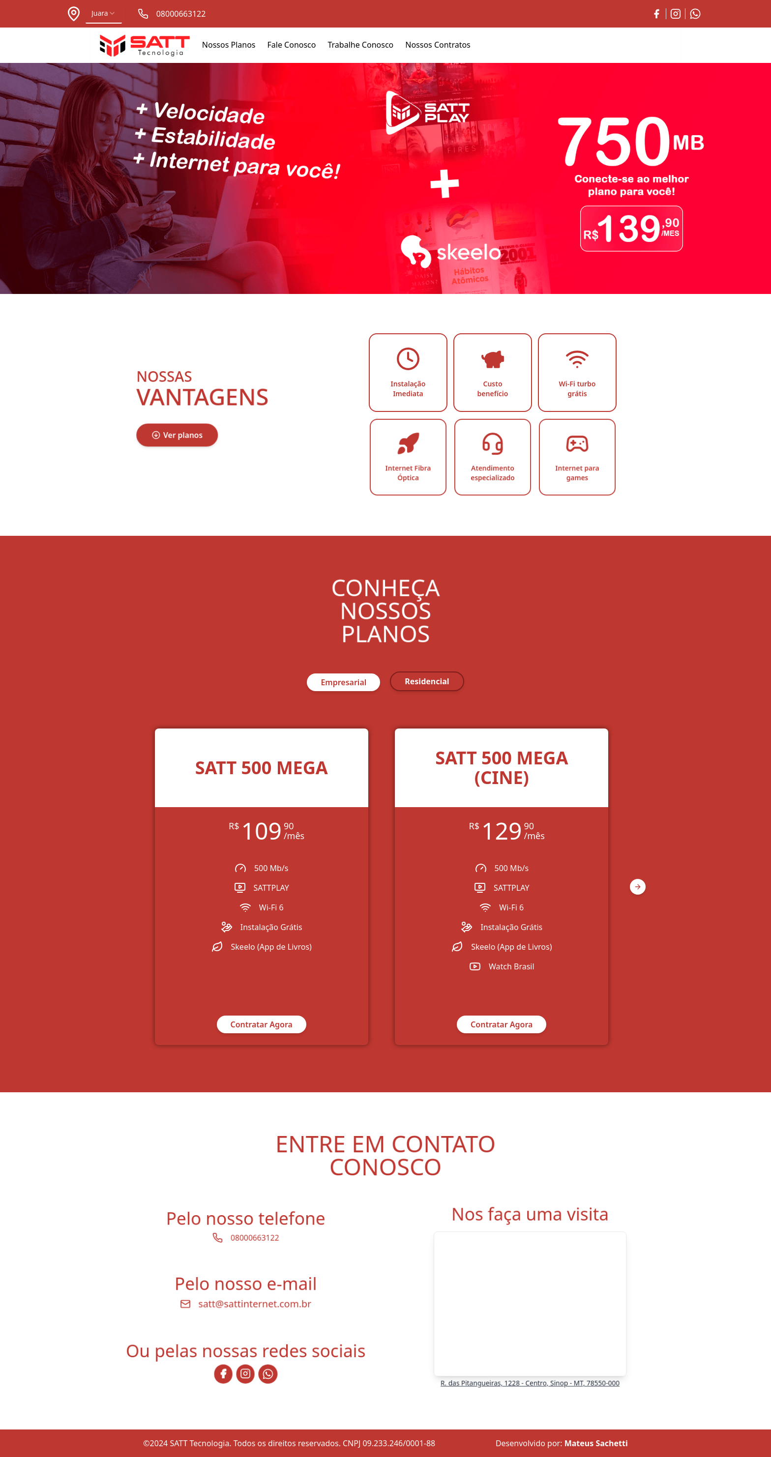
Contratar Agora (262, 1024)
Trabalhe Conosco (360, 44)
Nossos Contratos (438, 44)
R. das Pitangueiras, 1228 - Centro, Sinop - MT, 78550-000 (530, 1372)
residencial (427, 681)
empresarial (343, 682)
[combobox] (104, 14)
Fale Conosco (291, 44)
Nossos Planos (229, 44)
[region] (385, 887)
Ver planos (180, 432)
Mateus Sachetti (596, 1443)
